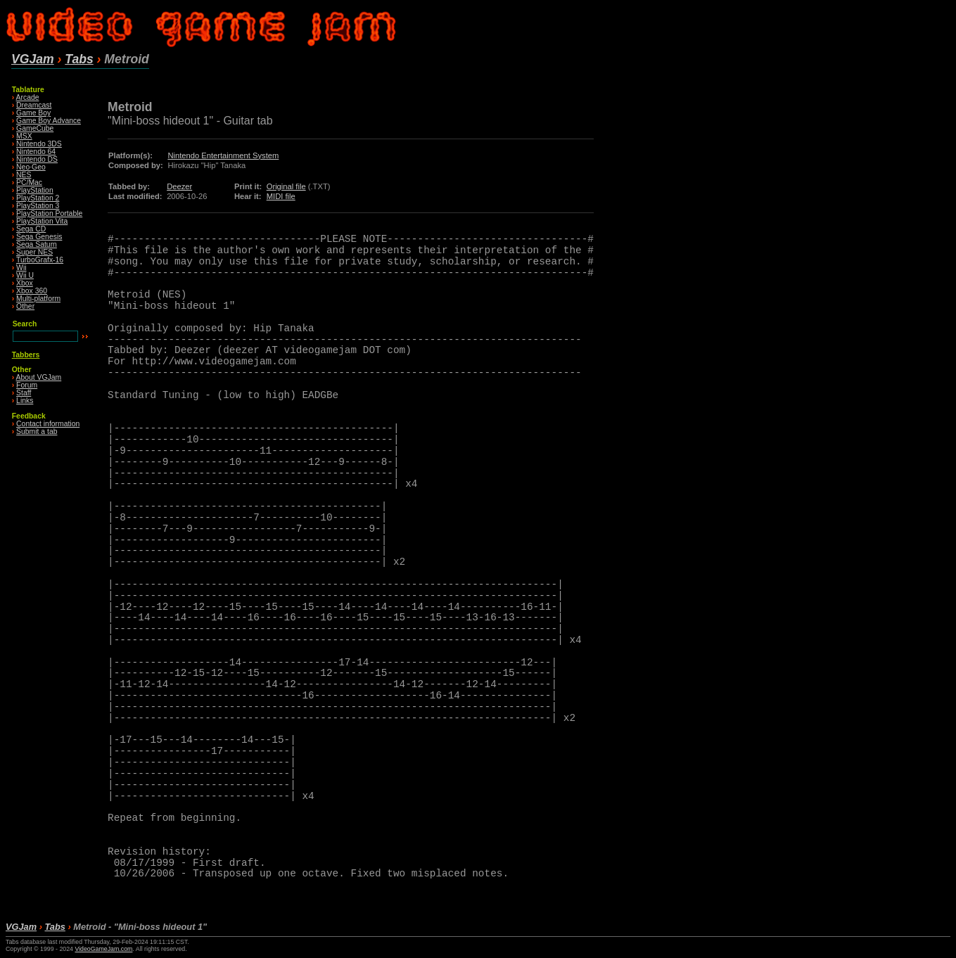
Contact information (47, 424)
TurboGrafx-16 (39, 260)
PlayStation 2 (37, 198)
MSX (24, 136)
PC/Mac (29, 182)
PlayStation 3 (37, 206)
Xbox (24, 283)
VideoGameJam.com (103, 948)
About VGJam (39, 377)
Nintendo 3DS (39, 144)
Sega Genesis (39, 237)
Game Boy (33, 113)
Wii (21, 268)
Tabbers (26, 355)
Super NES (34, 252)
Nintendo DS (37, 159)
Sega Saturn (36, 244)
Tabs (79, 59)
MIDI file (281, 196)
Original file (286, 186)
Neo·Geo (31, 167)
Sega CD (31, 229)
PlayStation (34, 190)
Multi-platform (38, 298)
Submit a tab (36, 431)
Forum (26, 385)
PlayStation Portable (49, 213)
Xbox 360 (31, 291)
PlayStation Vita (42, 221)
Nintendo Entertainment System (223, 155)
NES (23, 175)
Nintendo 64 (36, 151)
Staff (23, 393)
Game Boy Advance (48, 120)
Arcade (27, 97)
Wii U (25, 275)
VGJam (32, 59)
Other (25, 306)
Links (24, 400)
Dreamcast (33, 105)
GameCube (34, 128)
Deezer (179, 186)
